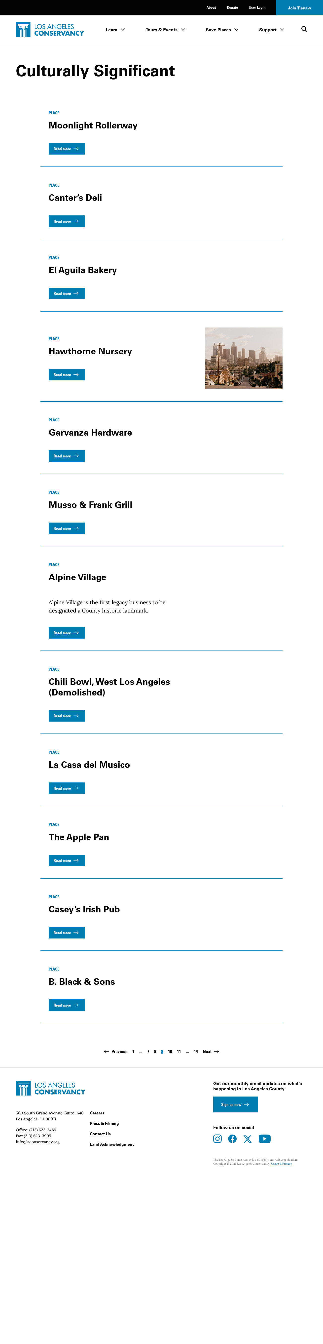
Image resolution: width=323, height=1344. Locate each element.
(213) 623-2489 (42, 1298)
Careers (97, 1281)
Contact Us (100, 1302)
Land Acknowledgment (112, 1312)
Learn (111, 30)
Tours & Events (162, 30)
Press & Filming (104, 1292)
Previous (115, 1220)
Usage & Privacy (281, 1332)
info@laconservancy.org (38, 1310)
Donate (232, 7)
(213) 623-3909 (37, 1304)
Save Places (218, 30)
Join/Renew (299, 7)
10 (170, 1220)
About (211, 7)
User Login (257, 7)
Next (211, 1220)
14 (196, 1220)
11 (179, 1220)
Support (268, 30)
